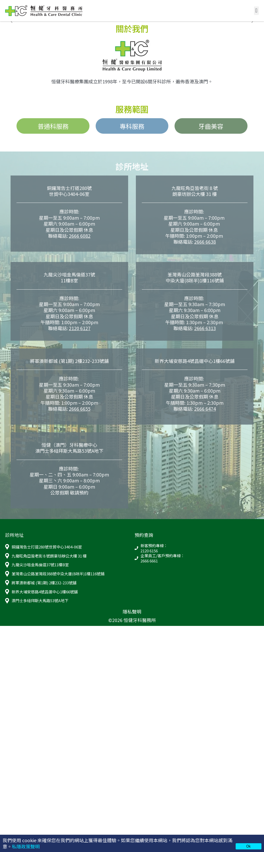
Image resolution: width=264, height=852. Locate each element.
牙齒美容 (211, 126)
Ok (248, 846)
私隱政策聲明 (26, 846)
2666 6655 (79, 408)
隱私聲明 (132, 611)
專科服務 (132, 126)
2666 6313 (205, 328)
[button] (256, 10)
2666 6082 (79, 235)
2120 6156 (149, 550)
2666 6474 (205, 408)
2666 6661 (149, 560)
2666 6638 (205, 241)
